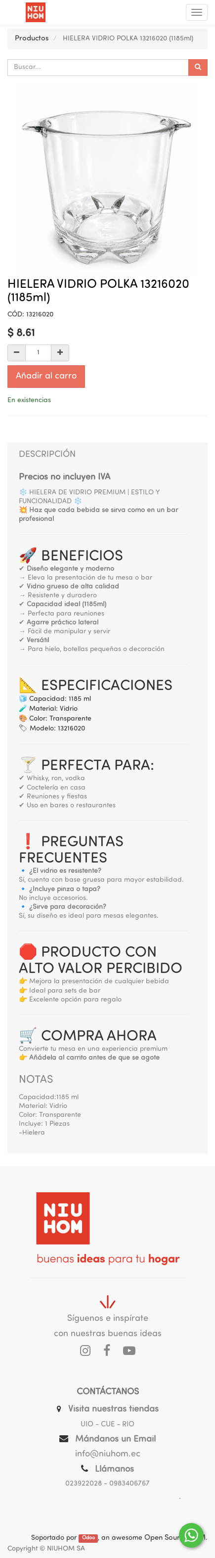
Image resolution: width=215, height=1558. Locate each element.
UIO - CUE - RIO (107, 1424)
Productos (32, 38)
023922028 (83, 1484)
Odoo (88, 1538)
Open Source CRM (175, 1538)
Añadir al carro (46, 376)
